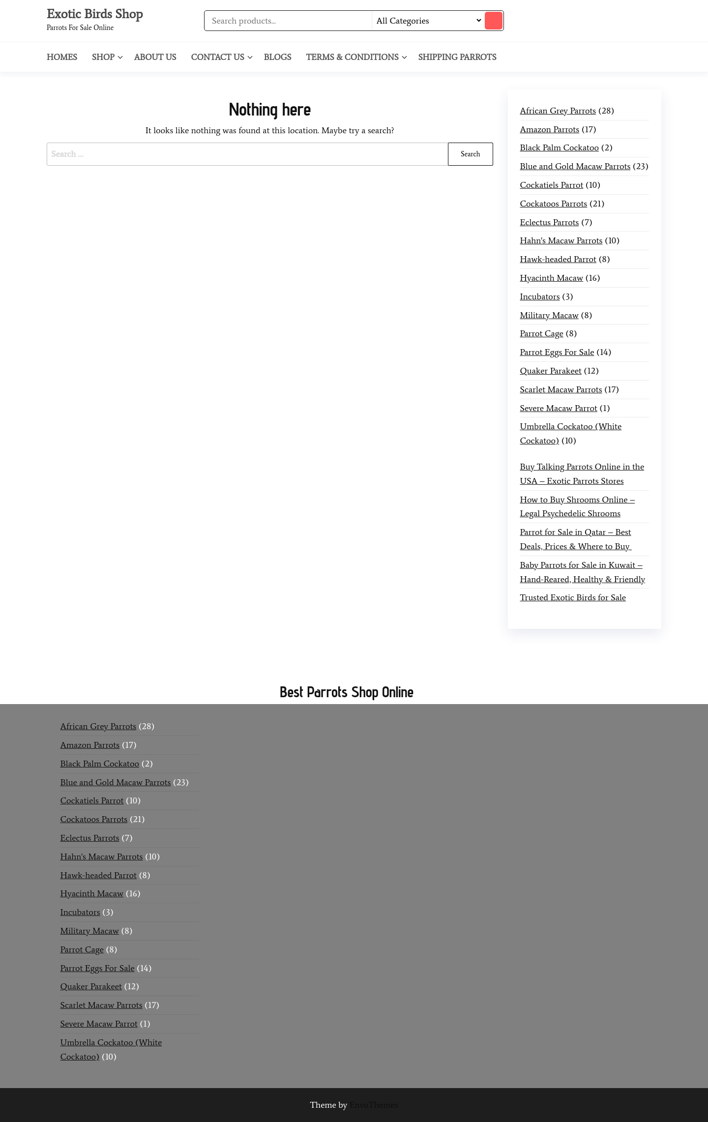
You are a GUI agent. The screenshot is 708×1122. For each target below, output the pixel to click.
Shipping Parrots (457, 57)
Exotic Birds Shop (95, 14)
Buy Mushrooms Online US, (248, 648)
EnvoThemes (374, 1104)
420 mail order (438, 648)
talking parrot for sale (265, 662)
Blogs (278, 57)
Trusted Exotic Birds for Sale (573, 597)
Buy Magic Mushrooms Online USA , (126, 648)
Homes (62, 57)
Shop (103, 57)
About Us (155, 57)
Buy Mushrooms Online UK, (356, 648)
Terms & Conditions (352, 57)
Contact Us (217, 57)
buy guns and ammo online (464, 662)
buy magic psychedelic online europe (151, 662)
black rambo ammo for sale (359, 662)
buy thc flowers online (513, 648)
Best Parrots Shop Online (346, 692)
